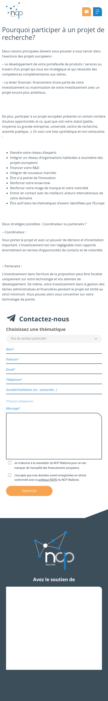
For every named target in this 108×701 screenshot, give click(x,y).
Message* (54, 433)
